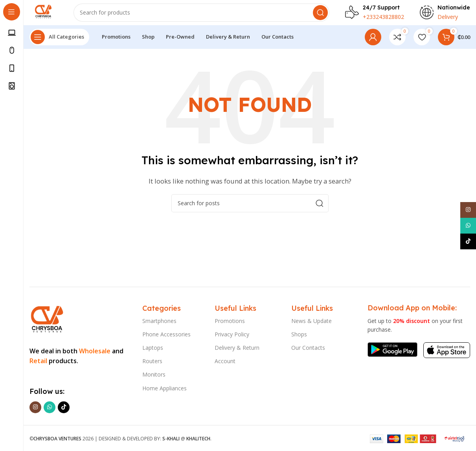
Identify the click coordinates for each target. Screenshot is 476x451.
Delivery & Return (237, 347)
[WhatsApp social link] (49, 407)
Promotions (230, 321)
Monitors (153, 375)
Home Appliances (164, 388)
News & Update (311, 321)
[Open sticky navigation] (59, 43)
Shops (299, 334)
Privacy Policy (232, 334)
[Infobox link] (374, 15)
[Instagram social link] (35, 407)
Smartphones (159, 321)
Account (225, 361)
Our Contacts (308, 347)
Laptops (152, 347)
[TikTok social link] (64, 407)
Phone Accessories (166, 334)
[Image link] (46, 318)
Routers (152, 361)
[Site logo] (47, 15)
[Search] (205, 16)
